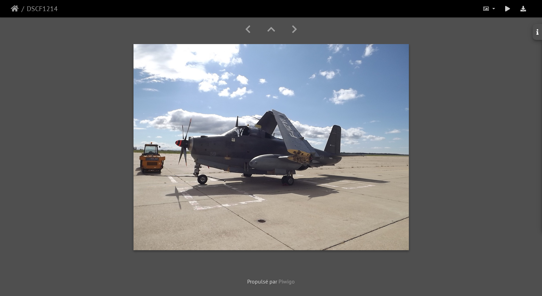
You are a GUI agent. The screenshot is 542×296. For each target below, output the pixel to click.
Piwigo (286, 281)
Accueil (15, 8)
